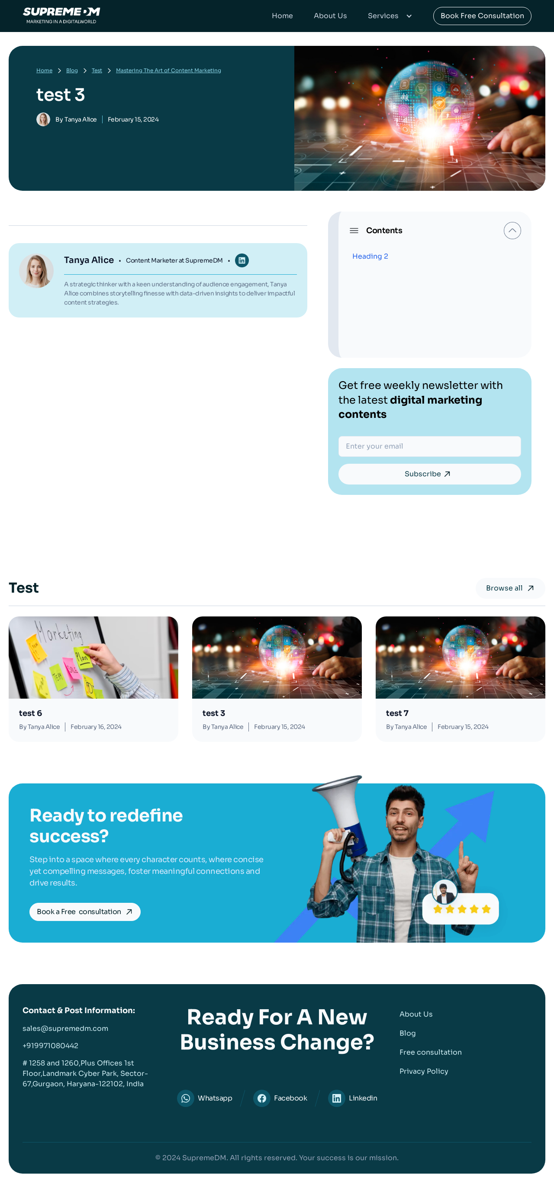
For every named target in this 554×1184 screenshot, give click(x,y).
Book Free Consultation (482, 15)
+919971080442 (50, 1045)
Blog (72, 70)
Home (282, 15)
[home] (61, 16)
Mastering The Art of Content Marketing (168, 70)
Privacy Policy (423, 1071)
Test (97, 70)
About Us (330, 15)
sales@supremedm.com (65, 1028)
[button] (390, 16)
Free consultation (430, 1052)
